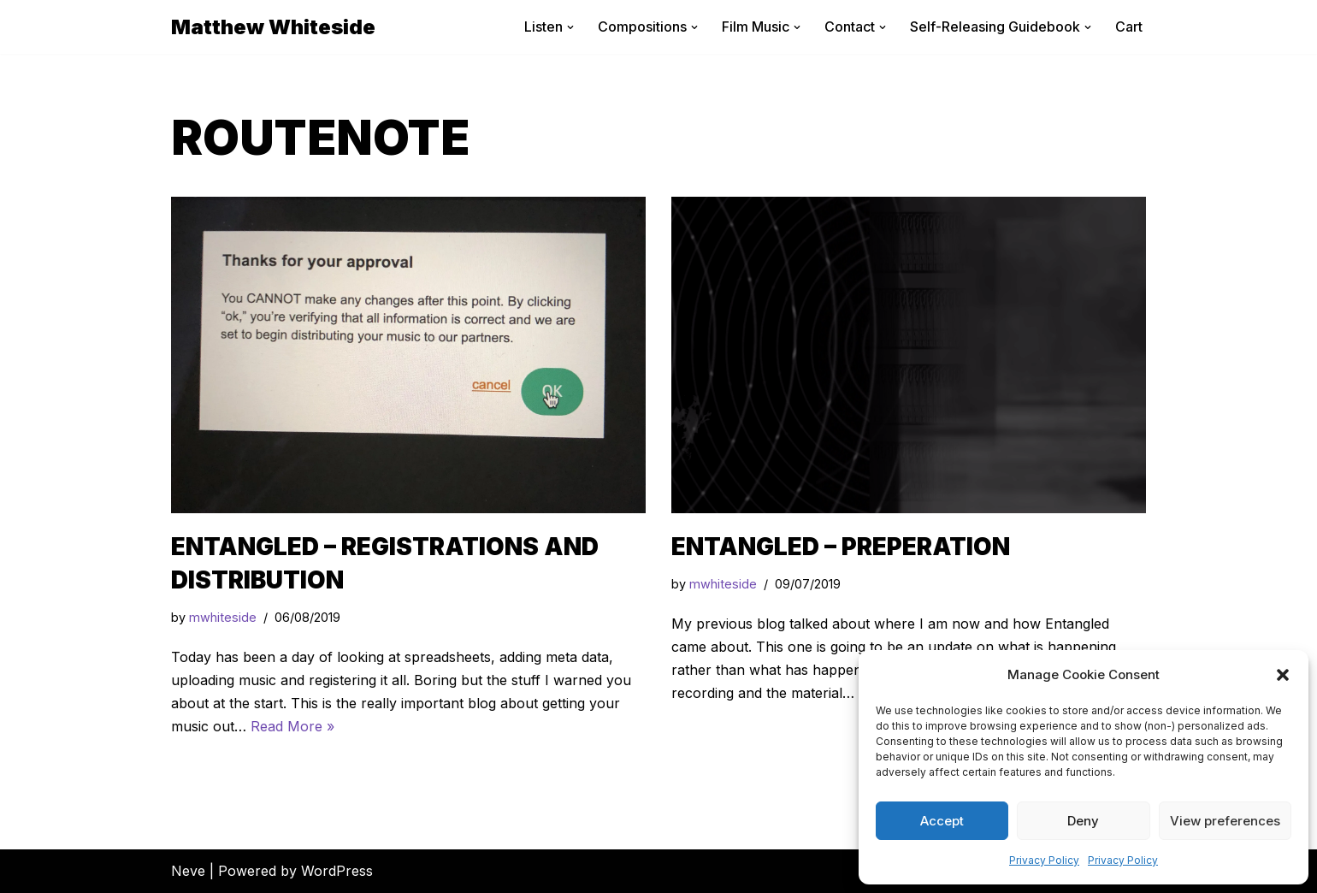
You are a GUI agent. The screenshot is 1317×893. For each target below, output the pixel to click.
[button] (1282, 674)
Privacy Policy (1044, 860)
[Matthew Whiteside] (273, 26)
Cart (1129, 26)
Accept (942, 821)
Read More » (292, 726)
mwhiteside (223, 617)
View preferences (1225, 821)
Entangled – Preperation (840, 546)
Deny (1083, 821)
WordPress (337, 870)
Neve (188, 870)
